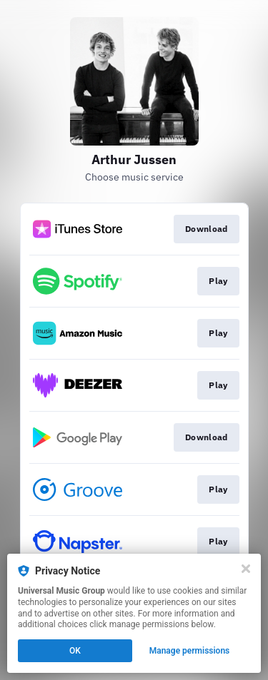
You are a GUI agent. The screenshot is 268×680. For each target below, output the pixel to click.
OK (75, 651)
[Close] (245, 568)
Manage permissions (189, 651)
